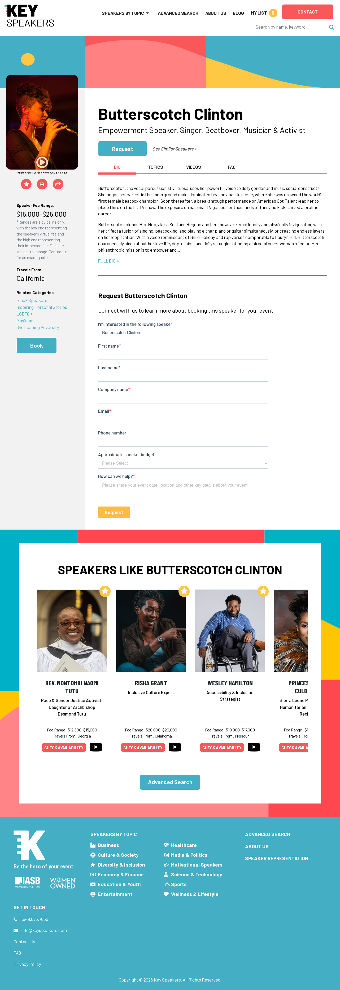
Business (108, 845)
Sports (179, 884)
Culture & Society (118, 855)
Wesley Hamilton (230, 682)
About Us (215, 13)
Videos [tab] (193, 167)
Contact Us (24, 941)
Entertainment (115, 894)
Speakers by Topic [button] (123, 13)
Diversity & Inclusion (121, 865)
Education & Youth (119, 884)
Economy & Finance (121, 874)
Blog (238, 13)
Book (36, 345)
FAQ (17, 952)
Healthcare (184, 845)
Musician (24, 320)
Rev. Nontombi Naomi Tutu (72, 686)
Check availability (64, 747)
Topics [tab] (155, 167)
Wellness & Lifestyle (195, 894)
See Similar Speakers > (174, 148)
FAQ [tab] (232, 167)
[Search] (289, 26)
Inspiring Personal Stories (41, 307)
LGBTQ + (24, 313)
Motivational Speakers (197, 865)
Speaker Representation (276, 858)
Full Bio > (108, 260)
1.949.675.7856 (34, 919)
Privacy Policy (27, 964)
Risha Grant (151, 682)
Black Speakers (31, 300)
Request (122, 148)
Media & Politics (189, 855)
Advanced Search (178, 13)
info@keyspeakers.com (44, 930)
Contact (308, 11)
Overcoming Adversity (37, 327)
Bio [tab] (117, 167)
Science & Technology (196, 874)
